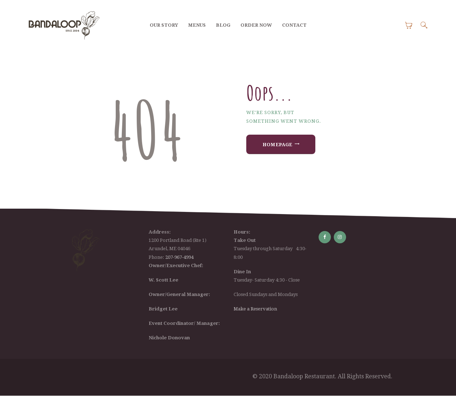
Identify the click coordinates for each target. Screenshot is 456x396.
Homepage (278, 144)
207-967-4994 (179, 257)
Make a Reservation (255, 309)
